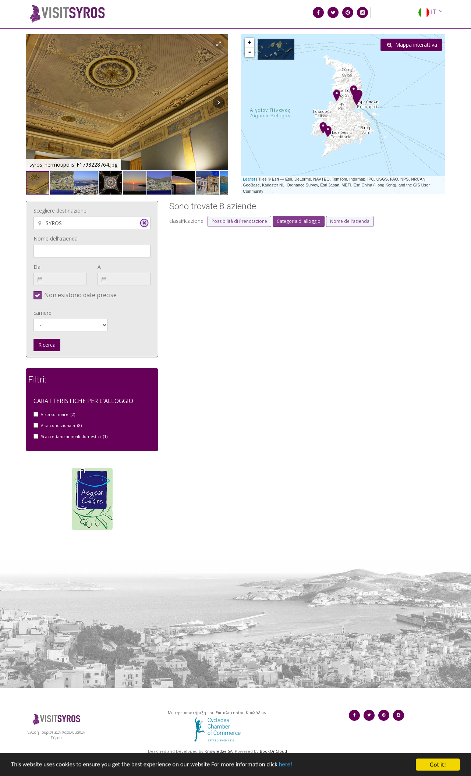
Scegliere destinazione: (60, 210)
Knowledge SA (219, 751)
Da (36, 266)
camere (42, 312)
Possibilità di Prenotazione (239, 221)
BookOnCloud (273, 751)
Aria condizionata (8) (61, 425)
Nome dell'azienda (55, 238)
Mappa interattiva (412, 44)
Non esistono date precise (80, 295)
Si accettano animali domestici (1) (74, 436)
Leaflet (249, 179)
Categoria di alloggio (299, 221)
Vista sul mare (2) (58, 414)
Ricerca (47, 344)
